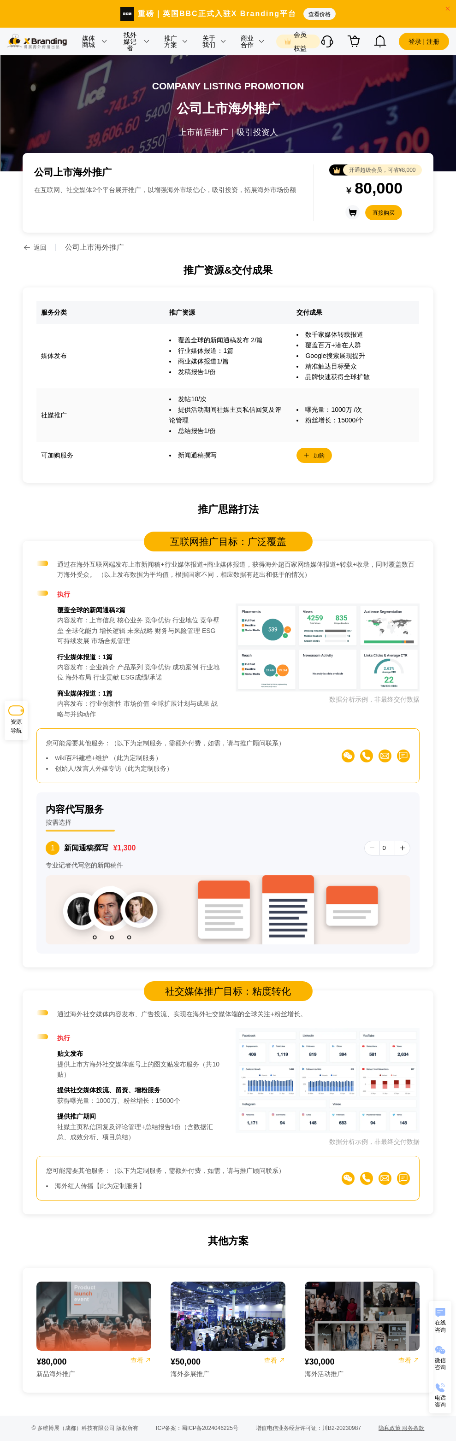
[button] (94, 41)
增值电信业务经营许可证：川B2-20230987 (308, 1428)
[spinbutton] (387, 848)
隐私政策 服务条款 (401, 1428)
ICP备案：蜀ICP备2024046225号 (197, 1428)
